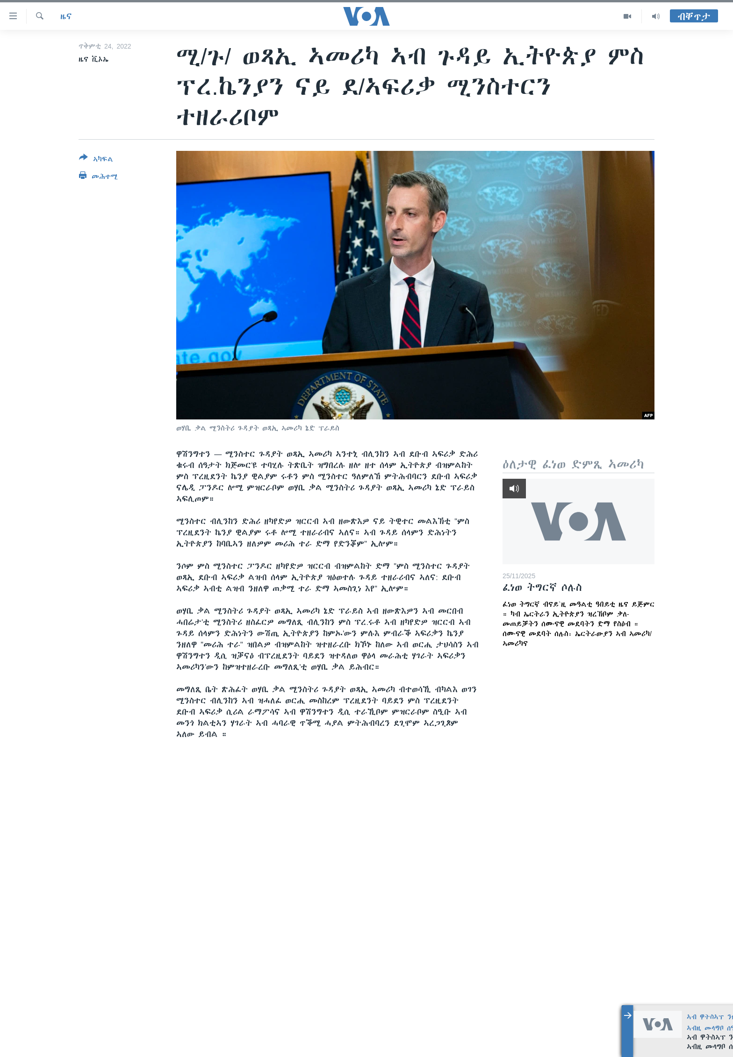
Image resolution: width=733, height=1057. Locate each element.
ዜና (66, 16)
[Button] (96, 160)
